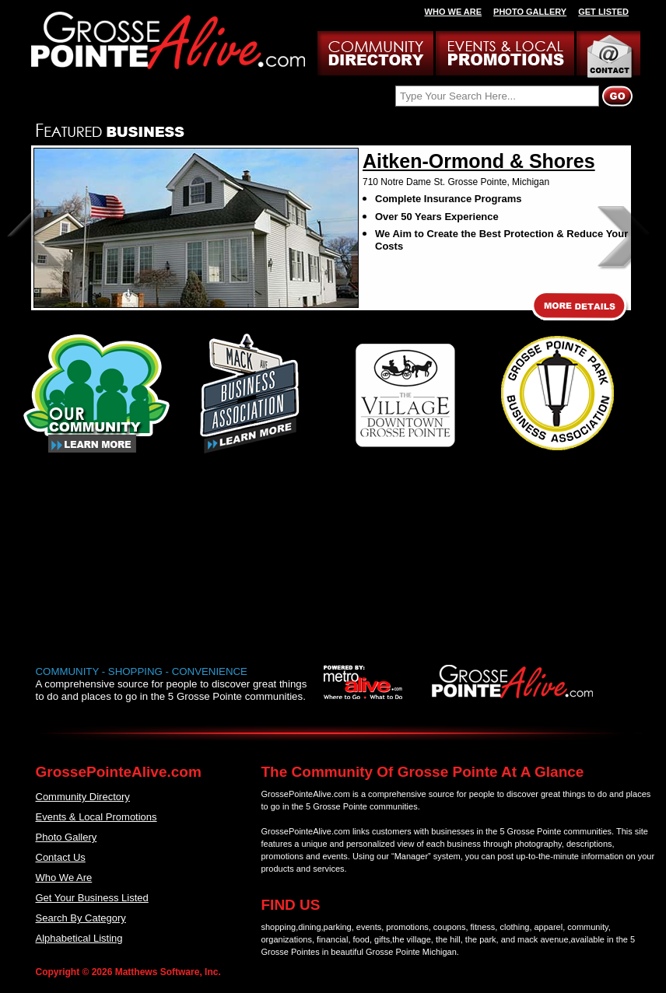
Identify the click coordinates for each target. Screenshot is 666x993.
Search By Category (81, 918)
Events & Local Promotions (96, 817)
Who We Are (64, 877)
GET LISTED (603, 11)
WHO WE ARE (453, 11)
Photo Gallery (66, 837)
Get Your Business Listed (92, 898)
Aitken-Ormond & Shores (479, 161)
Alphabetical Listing (79, 938)
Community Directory (83, 796)
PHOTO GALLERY (529, 11)
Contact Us (61, 857)
